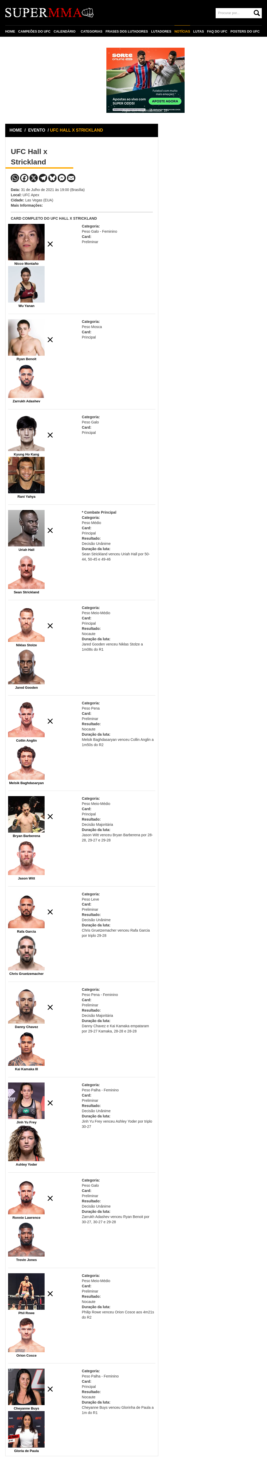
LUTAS (198, 31)
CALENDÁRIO (65, 31)
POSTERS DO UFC (245, 31)
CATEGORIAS (91, 31)
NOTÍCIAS (182, 31)
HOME (10, 31)
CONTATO (16, 43)
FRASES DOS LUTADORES (127, 31)
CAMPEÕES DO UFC (34, 31)
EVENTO (36, 130)
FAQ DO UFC (217, 31)
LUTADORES (161, 31)
